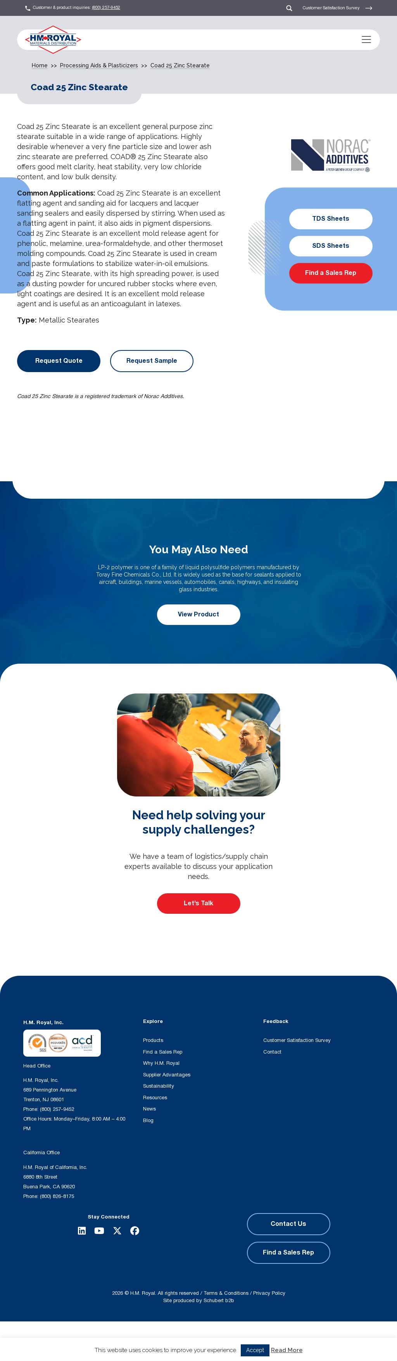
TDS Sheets (330, 219)
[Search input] (114, 1341)
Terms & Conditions (226, 1293)
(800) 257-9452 (106, 7)
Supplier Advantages (166, 1075)
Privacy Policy (269, 1293)
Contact (272, 1052)
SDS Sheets (330, 246)
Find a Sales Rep (330, 273)
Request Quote (59, 361)
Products (153, 1040)
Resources (155, 1098)
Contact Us (288, 1224)
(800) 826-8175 (57, 1196)
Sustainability (158, 1086)
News (149, 1109)
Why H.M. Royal (161, 1063)
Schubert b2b (219, 1300)
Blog (148, 1120)
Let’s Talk (198, 903)
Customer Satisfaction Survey (338, 8)
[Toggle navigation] (366, 39)
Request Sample (151, 361)
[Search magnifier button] (163, 1340)
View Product (198, 614)
